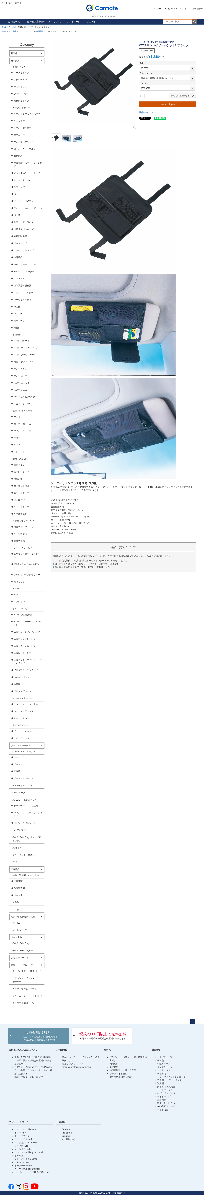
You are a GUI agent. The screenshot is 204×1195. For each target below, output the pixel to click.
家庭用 (17, 771)
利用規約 (114, 1063)
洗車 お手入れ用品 (166, 1086)
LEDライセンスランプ (25, 646)
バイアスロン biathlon (25, 1129)
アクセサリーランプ (24, 250)
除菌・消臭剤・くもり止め (26, 875)
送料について (146, 73)
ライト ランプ (164, 1096)
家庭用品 (15, 869)
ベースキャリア (21, 72)
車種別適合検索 (36, 21)
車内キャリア (20, 86)
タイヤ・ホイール (22, 424)
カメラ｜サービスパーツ (25, 988)
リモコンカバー (21, 718)
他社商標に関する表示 (121, 1077)
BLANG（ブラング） (23, 785)
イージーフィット (22, 731)
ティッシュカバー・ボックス (28, 208)
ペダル (17, 194)
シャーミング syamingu (26, 1159)
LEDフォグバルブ (22, 691)
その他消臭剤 (20, 514)
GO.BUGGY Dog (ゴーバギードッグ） (28, 839)
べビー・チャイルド (22, 548)
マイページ (73, 21)
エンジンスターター (22, 698)
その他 (17, 306)
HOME (3, 27)
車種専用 (17, 334)
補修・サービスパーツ (22, 965)
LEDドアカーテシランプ (26, 670)
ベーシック (19, 757)
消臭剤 (160, 1083)
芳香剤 (17, 327)
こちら (42, 1077)
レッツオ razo (21, 1146)
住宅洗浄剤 (19, 888)
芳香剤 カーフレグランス (169, 1080)
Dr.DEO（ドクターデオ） (25, 751)
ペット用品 (16, 937)
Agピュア (17, 847)
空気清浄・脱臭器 (22, 285)
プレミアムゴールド (24, 778)
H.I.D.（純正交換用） (24, 614)
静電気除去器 (20, 236)
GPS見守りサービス (21, 957)
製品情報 (156, 1049)
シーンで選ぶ (20, 534)
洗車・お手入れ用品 (22, 411)
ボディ (17, 417)
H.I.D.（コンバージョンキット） (27, 623)
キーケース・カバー (24, 180)
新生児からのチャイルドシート (28, 555)
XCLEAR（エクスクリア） (26, 800)
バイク (17, 445)
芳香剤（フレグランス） (25, 521)
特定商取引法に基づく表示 (123, 1070)
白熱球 (17, 684)
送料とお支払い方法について (23, 1049)
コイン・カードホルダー (26, 149)
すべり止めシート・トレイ (27, 173)
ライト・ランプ (20, 608)
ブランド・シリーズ (21, 745)
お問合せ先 (61, 1049)
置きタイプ (19, 465)
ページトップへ (192, 1021)
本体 (16, 594)
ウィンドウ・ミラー (24, 431)
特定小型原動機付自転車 (23, 917)
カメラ (16, 588)
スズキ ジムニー (22, 389)
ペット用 (18, 895)
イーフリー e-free (23, 1165)
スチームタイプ (21, 493)
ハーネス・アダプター (25, 711)
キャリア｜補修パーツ (23, 1003)
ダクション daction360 (25, 1142)
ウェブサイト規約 (118, 1073)
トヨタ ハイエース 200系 (26, 347)
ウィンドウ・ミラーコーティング (28, 814)
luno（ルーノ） (20, 792)
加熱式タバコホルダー (25, 229)
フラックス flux (21, 1136)
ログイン (184, 8)
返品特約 (114, 1067)
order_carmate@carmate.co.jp (77, 1067)
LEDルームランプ (22, 653)
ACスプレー (20, 479)
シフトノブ (19, 187)
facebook (66, 1129)
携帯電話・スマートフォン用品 (28, 164)
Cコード (144, 83)
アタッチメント (21, 79)
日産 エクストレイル (24, 361)
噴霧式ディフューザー (25, 527)
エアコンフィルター (24, 292)
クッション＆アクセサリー (27, 574)
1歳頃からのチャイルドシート (27, 566)
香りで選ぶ (19, 541)
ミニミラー (19, 120)
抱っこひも (19, 581)
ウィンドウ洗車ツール (25, 823)
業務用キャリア (21, 100)
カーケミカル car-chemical (27, 1169)
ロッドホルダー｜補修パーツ (27, 971)
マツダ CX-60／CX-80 (25, 397)
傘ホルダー (19, 134)
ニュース (159, 8)
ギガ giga (18, 1155)
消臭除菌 (18, 881)
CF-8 (15, 862)
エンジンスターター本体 (26, 704)
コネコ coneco (21, 1162)
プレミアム (19, 764)
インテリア (19, 452)
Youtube (66, 1136)
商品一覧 (14, 21)
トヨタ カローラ (22, 340)
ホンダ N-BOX (21, 368)
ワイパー (18, 313)
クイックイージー (22, 738)
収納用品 (39, 31)
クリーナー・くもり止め (26, 805)
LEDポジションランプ (25, 639)
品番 (142, 63)
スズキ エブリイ (22, 382)
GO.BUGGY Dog (21, 943)
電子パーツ (19, 320)
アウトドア (19, 278)
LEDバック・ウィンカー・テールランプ (28, 661)
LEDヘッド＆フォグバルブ (27, 632)
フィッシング (20, 93)
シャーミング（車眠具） (25, 855)
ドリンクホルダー (22, 127)
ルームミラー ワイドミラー (27, 113)
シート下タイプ (21, 507)
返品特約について (148, 112)
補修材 (17, 438)
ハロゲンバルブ (21, 677)
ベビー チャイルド (166, 1093)
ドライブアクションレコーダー (172, 1077)
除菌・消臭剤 (19, 459)
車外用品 (18, 257)
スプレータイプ (21, 472)
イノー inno (20, 1132)
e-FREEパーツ (20, 930)
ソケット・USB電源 (24, 201)
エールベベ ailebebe (24, 1149)
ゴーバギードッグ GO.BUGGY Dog (31, 1172)
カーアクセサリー (25, 31)
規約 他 (107, 1049)
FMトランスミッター (24, 271)
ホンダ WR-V (20, 375)
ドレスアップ (20, 243)
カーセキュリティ (22, 299)
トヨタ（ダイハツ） (24, 404)
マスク (16, 909)
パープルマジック (21, 830)
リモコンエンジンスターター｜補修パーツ (28, 980)
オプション (19, 601)
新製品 (14, 53)
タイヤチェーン (20, 725)
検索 (194, 22)
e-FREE (16, 923)
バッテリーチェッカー (25, 264)
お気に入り (54, 21)
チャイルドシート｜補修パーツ (28, 996)
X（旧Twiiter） (69, 1139)
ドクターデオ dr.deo (24, 1139)
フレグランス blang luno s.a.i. (29, 1152)
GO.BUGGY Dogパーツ (24, 950)
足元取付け (19, 500)
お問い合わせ (197, 8)
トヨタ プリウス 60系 (24, 354)
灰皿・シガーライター (25, 222)
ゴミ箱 (17, 215)
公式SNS (60, 1122)
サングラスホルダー (24, 141)
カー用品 (12, 27)
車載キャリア (19, 66)
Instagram (67, 1132)
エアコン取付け (21, 486)
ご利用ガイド (171, 8)
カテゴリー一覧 (165, 1057)
